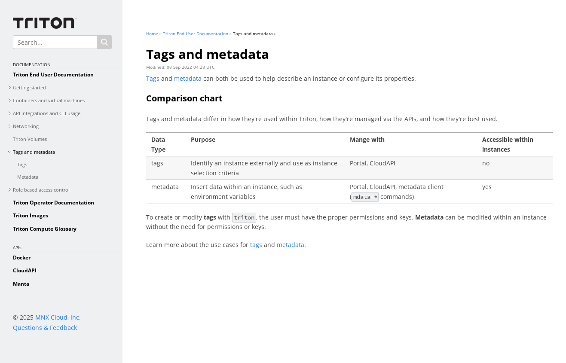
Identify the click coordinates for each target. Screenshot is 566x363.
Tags (22, 164)
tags (256, 245)
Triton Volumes (30, 139)
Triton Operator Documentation (53, 202)
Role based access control (41, 189)
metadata (188, 78)
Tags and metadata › (254, 34)
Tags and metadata (34, 152)
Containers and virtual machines (49, 100)
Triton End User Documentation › (197, 34)
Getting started (29, 87)
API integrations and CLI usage (46, 113)
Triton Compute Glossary (44, 228)
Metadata (27, 177)
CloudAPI (25, 270)
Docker (22, 257)
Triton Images (30, 215)
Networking (26, 126)
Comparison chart (184, 98)
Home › (153, 34)
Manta (21, 283)
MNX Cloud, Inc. (58, 317)
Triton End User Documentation (53, 74)
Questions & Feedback (45, 327)
